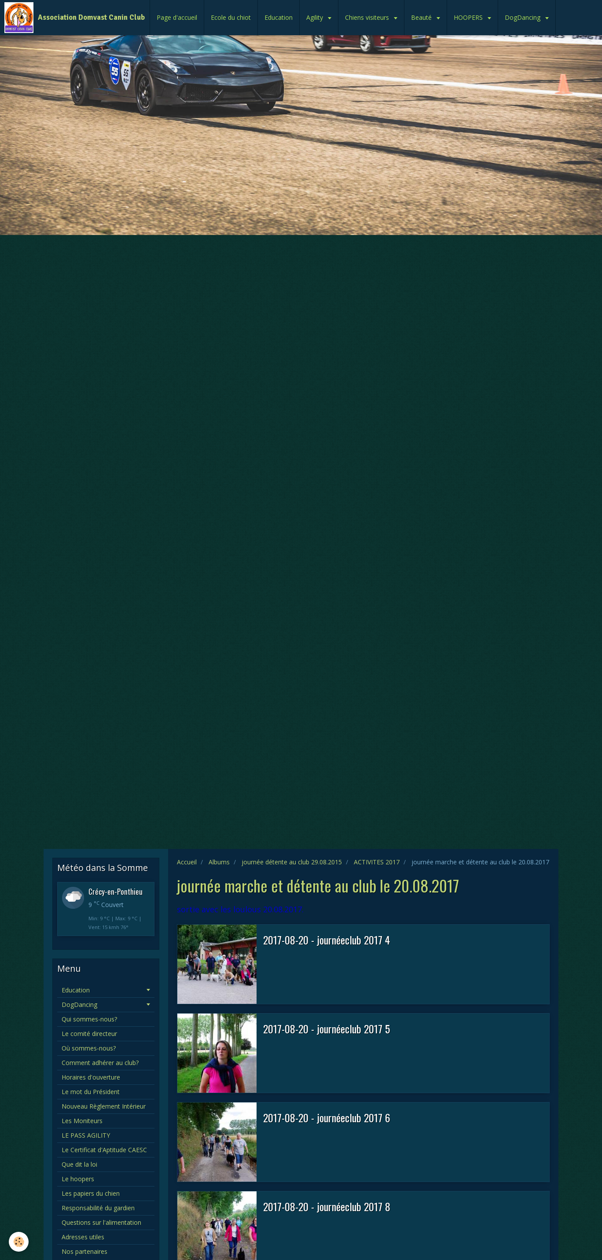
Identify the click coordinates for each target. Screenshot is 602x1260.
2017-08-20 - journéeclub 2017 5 (326, 1028)
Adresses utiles (83, 1237)
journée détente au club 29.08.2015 (292, 862)
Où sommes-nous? (89, 1048)
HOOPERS (469, 17)
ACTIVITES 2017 (377, 862)
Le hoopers (78, 1179)
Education (278, 17)
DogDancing (523, 17)
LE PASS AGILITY (86, 1135)
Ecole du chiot (231, 17)
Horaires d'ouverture (91, 1077)
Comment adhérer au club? (100, 1062)
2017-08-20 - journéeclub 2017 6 (326, 1117)
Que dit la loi (79, 1164)
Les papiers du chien (91, 1193)
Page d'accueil (177, 17)
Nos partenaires (84, 1251)
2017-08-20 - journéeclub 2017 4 (326, 940)
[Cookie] (19, 1242)
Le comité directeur (89, 1033)
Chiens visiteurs (368, 17)
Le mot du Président (91, 1091)
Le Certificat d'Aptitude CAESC (104, 1150)
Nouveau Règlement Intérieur (104, 1106)
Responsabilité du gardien (98, 1208)
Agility (315, 17)
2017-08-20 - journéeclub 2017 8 (326, 1206)
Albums (219, 862)
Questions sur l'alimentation (101, 1222)
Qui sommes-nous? (89, 1019)
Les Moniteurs (82, 1121)
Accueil (187, 862)
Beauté (422, 17)
